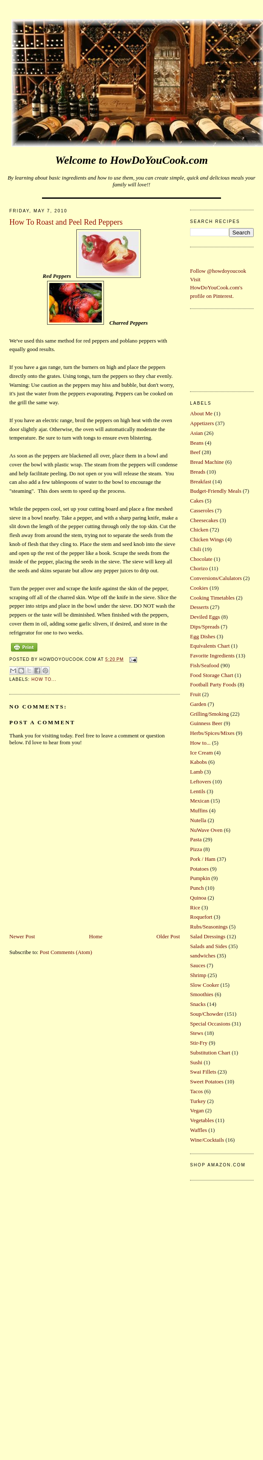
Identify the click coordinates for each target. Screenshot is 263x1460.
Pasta (195, 839)
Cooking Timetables (212, 597)
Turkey (198, 1101)
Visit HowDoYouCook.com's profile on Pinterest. (216, 287)
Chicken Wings (207, 539)
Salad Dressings (207, 936)
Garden (198, 704)
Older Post (168, 936)
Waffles (198, 1130)
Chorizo (199, 568)
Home (96, 936)
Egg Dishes (202, 636)
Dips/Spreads (204, 626)
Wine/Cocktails (207, 1140)
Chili (195, 549)
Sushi (196, 1062)
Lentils (197, 791)
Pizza (196, 849)
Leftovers (200, 781)
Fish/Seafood (204, 665)
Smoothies (201, 994)
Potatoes (199, 869)
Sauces (197, 965)
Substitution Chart (210, 1052)
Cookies (199, 588)
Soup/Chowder (206, 1014)
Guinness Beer (206, 723)
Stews (196, 1033)
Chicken (199, 529)
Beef (195, 452)
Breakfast (200, 481)
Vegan (197, 1110)
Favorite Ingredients (212, 655)
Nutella (198, 820)
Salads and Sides (208, 946)
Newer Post (22, 936)
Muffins (199, 810)
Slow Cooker (204, 985)
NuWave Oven (206, 830)
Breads (197, 472)
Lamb (196, 772)
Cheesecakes (204, 520)
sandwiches (202, 955)
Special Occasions (210, 1023)
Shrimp (198, 975)
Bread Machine (207, 462)
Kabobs (198, 762)
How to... (43, 679)
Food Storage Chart (211, 675)
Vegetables (202, 1120)
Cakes (197, 500)
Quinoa (198, 897)
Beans (197, 443)
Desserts (199, 607)
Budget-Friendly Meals (215, 491)
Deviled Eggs (205, 617)
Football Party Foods (213, 684)
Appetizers (202, 423)
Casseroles (202, 510)
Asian (196, 433)
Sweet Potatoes (207, 1081)
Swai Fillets (203, 1072)
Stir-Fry (198, 1043)
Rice (195, 907)
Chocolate (201, 559)
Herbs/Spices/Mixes (212, 733)
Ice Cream (201, 752)
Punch (197, 888)
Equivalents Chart (210, 646)
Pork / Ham (202, 859)
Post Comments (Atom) (66, 952)
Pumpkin (200, 878)
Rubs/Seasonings (209, 926)
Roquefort (201, 917)
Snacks (198, 1004)
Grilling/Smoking (209, 714)
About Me (201, 413)
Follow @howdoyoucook (218, 271)
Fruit (195, 694)
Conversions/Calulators (216, 578)
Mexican (199, 800)
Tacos (196, 1091)
